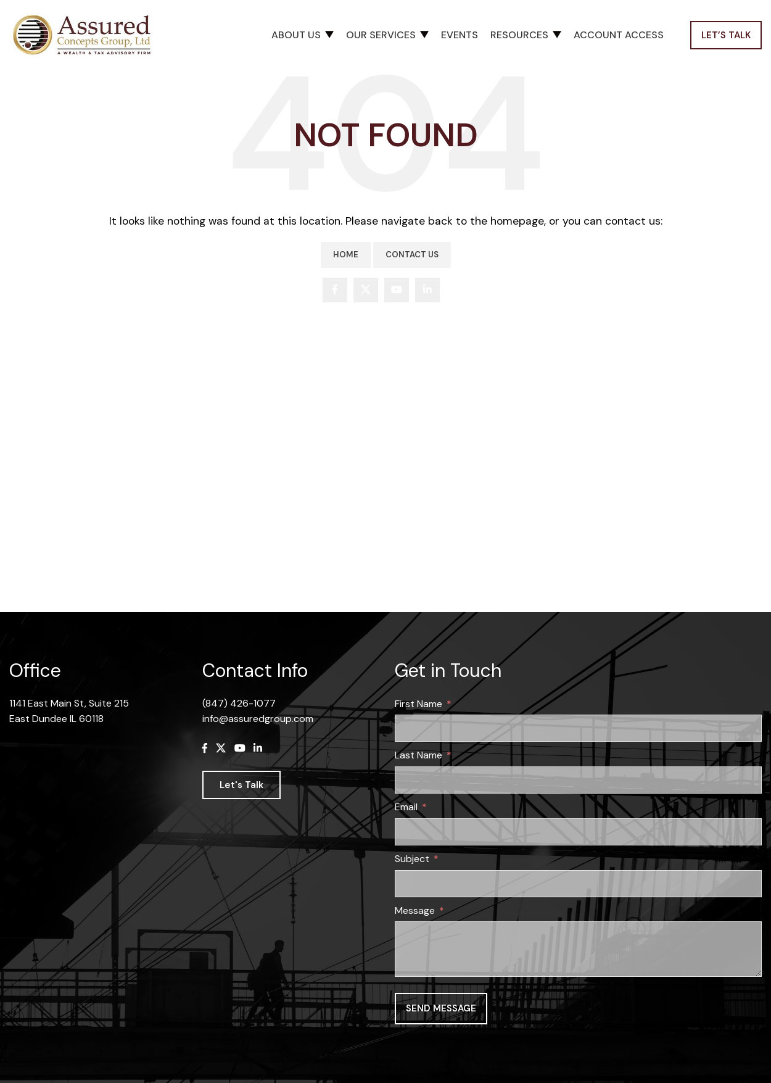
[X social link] (365, 290)
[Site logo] (86, 34)
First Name (418, 703)
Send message (441, 1008)
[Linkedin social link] (427, 290)
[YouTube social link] (396, 290)
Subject (412, 858)
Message (415, 910)
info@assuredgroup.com (257, 718)
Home (345, 254)
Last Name (418, 755)
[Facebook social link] (335, 290)
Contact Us (412, 254)
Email (406, 806)
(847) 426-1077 (239, 703)
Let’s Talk (726, 35)
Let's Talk (241, 785)
